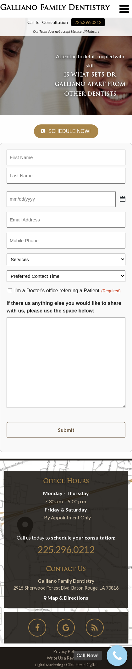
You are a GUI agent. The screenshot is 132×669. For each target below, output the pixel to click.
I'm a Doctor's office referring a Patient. (67, 290)
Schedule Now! (66, 131)
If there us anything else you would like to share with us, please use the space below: (64, 306)
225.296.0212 (88, 22)
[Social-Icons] (37, 629)
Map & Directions (66, 598)
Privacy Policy (66, 651)
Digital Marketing (49, 664)
